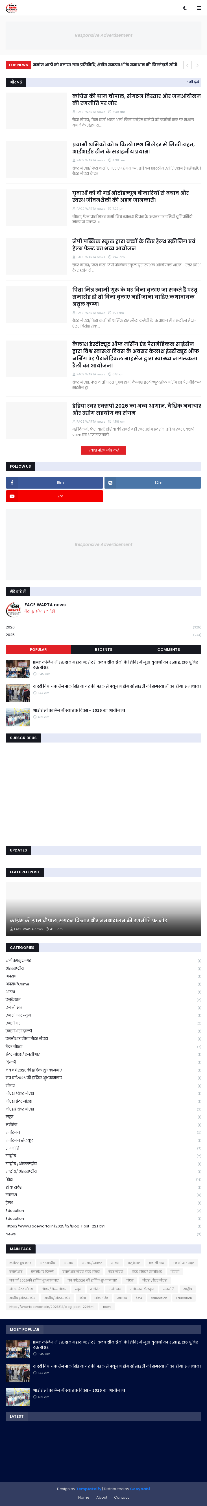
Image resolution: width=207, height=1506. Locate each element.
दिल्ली (103, 1063)
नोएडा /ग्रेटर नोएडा (103, 1094)
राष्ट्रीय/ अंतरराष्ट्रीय (103, 1172)
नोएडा (103, 1086)
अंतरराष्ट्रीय (103, 969)
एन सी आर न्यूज (103, 1016)
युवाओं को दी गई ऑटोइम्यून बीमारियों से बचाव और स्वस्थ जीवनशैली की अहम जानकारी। (130, 196)
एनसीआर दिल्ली (103, 1031)
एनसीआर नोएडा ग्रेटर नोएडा (103, 1039)
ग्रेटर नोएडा (103, 1047)
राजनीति (103, 1149)
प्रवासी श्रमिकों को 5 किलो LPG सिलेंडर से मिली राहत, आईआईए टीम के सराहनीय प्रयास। (133, 148)
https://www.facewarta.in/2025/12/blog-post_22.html (103, 1226)
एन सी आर (103, 1008)
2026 (103, 627)
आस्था (103, 992)
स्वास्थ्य (103, 1195)
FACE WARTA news (45, 605)
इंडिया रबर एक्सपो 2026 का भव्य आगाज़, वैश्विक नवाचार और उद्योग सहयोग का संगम (136, 409)
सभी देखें (193, 82)
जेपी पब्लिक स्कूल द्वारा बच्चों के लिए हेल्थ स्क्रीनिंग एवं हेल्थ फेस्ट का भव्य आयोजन (133, 245)
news (103, 1234)
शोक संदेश (103, 1188)
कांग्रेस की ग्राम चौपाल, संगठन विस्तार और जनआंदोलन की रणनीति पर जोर (136, 100)
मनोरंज (103, 1125)
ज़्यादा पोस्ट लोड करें (103, 450)
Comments (168, 649)
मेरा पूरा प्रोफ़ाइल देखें (40, 611)
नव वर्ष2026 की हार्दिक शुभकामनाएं (103, 1078)
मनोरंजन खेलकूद (103, 1141)
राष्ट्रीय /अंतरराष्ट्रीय (103, 1164)
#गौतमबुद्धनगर (103, 961)
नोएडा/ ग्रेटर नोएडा (103, 1110)
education (103, 1211)
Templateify (88, 1489)
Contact (121, 1497)
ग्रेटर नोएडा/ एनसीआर (103, 1055)
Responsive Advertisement (103, 35)
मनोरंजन (103, 1133)
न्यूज (103, 1117)
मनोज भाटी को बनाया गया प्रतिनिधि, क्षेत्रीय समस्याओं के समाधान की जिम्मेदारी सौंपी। (105, 65)
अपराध (103, 976)
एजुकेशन (103, 1000)
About (101, 1497)
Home (84, 1497)
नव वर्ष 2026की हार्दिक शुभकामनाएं (103, 1070)
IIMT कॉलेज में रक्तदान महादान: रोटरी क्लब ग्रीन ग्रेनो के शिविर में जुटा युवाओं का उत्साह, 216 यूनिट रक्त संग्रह (115, 665)
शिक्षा (103, 1180)
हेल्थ (103, 1203)
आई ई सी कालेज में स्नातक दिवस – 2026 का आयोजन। (79, 710)
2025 (103, 635)
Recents (103, 649)
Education (103, 1219)
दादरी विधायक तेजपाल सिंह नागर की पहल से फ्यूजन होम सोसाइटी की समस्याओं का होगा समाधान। (117, 686)
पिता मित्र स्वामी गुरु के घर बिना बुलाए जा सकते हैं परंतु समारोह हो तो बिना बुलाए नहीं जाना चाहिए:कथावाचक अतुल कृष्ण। (134, 296)
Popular (38, 649)
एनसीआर (103, 1023)
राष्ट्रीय (103, 1156)
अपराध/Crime (103, 984)
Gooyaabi (140, 1489)
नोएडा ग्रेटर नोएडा (103, 1102)
